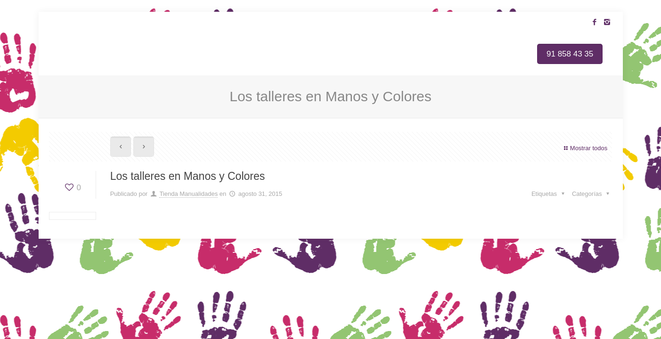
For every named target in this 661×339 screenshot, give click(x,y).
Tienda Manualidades (188, 193)
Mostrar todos (585, 148)
